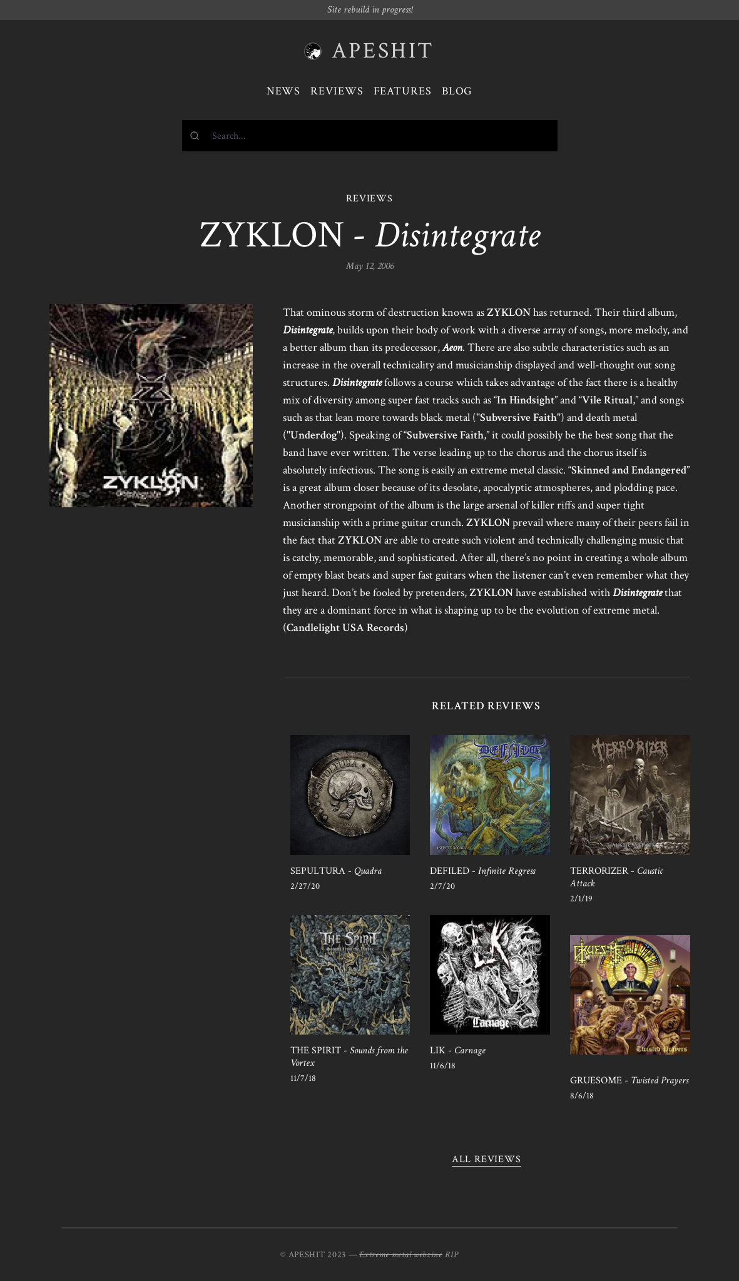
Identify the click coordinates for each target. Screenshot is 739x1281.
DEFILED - (482, 871)
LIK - (458, 1050)
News (284, 91)
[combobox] (370, 135)
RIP (452, 1254)
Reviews (336, 91)
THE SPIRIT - (349, 1057)
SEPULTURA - (336, 871)
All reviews (486, 1159)
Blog (457, 91)
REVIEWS (369, 198)
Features (403, 91)
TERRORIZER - (616, 877)
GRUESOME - (629, 1080)
